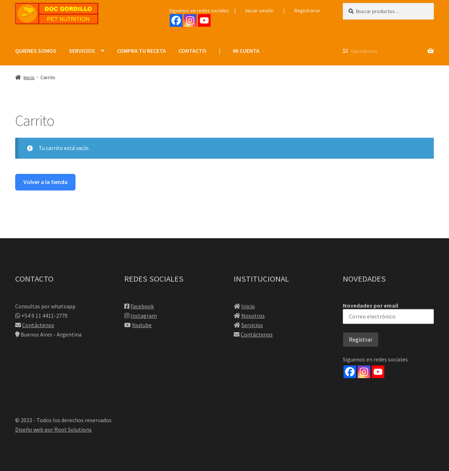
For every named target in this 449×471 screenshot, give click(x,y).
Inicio (29, 77)
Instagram (143, 315)
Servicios (252, 325)
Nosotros (253, 315)
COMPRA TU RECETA (141, 50)
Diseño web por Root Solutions (53, 429)
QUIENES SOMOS (35, 50)
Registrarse (307, 10)
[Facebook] (176, 20)
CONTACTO (192, 50)
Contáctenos (38, 325)
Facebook (142, 306)
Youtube (142, 325)
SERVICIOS (82, 50)
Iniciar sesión (259, 10)
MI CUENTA (246, 50)
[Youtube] (204, 20)
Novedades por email (388, 313)
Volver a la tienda (45, 181)
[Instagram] (190, 20)
